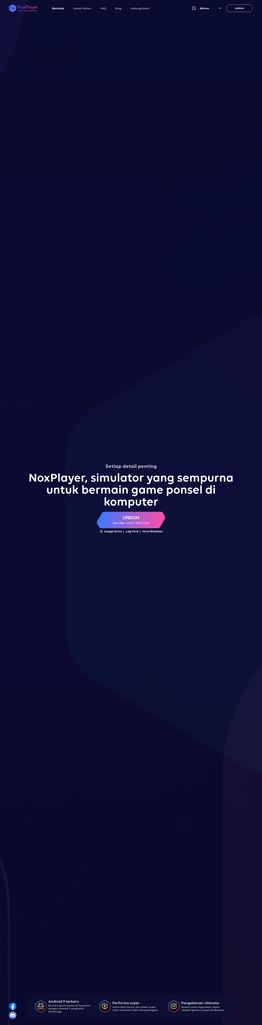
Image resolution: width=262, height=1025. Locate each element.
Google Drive (111, 531)
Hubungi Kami (140, 8)
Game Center (82, 8)
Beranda (58, 8)
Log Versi (132, 531)
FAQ (103, 8)
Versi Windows (152, 531)
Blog (118, 8)
